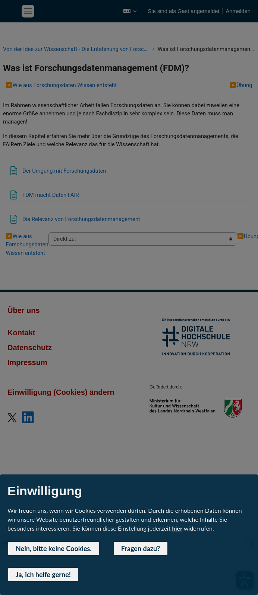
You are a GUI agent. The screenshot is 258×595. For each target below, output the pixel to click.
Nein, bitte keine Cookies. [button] (54, 548)
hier (177, 528)
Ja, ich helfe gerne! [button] (43, 574)
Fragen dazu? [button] (140, 548)
